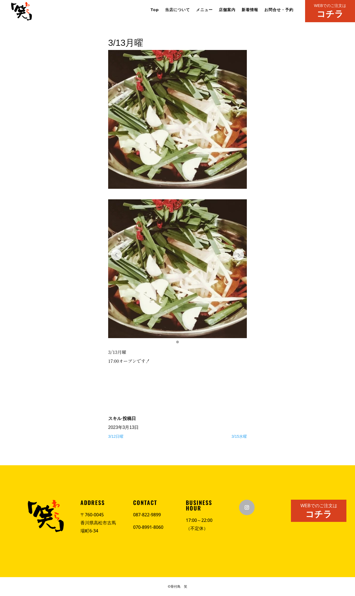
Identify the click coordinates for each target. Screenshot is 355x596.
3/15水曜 (239, 436)
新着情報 (250, 10)
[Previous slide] (116, 254)
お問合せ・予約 (278, 10)
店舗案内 (227, 10)
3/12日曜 (115, 436)
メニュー (204, 10)
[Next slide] (238, 254)
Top (155, 10)
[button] (177, 342)
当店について (177, 10)
